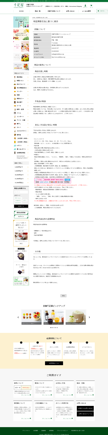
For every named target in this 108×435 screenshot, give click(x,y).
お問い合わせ (70, 11)
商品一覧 (38, 11)
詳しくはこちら (26, 395)
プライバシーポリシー (62, 430)
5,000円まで (19, 171)
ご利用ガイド (48, 6)
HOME (21, 11)
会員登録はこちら (54, 363)
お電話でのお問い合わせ (85, 408)
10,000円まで (19, 174)
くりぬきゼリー (18, 200)
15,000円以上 (19, 182)
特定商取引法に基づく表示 (78, 430)
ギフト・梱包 (64, 6)
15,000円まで (19, 178)
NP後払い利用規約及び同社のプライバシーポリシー (48, 172)
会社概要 (35, 430)
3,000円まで (19, 167)
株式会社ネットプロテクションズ (56, 168)
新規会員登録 (21, 212)
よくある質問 (86, 11)
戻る (63, 295)
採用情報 (51, 430)
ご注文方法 (56, 6)
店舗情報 (43, 430)
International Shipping (75, 6)
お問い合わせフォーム (85, 414)
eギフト (25, 200)
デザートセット (18, 198)
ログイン (21, 216)
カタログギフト (18, 202)
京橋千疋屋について (54, 11)
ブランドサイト (26, 430)
